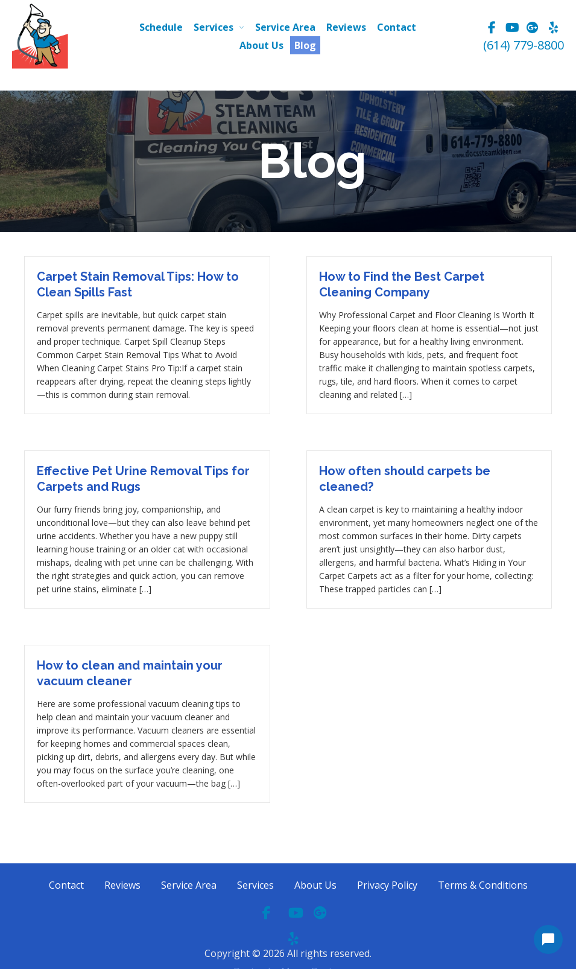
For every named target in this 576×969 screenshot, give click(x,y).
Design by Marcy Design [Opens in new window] (288, 938)
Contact (396, 27)
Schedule (161, 27)
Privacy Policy (387, 885)
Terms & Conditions (483, 885)
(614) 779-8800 (523, 45)
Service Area (285, 27)
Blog (305, 45)
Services (213, 27)
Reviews (346, 27)
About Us (261, 45)
